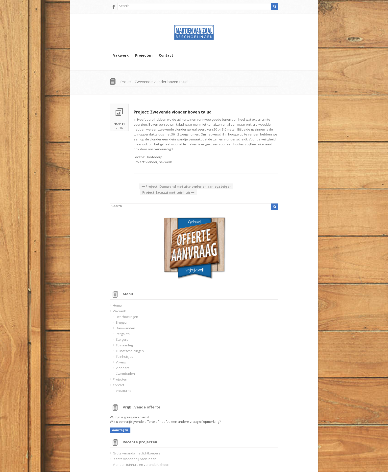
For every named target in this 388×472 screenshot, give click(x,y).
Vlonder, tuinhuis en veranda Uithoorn (141, 464)
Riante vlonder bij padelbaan (134, 459)
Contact (166, 55)
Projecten (143, 55)
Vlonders (122, 368)
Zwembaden (125, 373)
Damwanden (125, 328)
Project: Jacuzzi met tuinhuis (168, 192)
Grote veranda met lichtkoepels (136, 453)
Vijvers (121, 362)
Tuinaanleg (124, 345)
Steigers (122, 339)
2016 (119, 125)
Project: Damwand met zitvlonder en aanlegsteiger (186, 186)
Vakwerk (121, 55)
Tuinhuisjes (124, 356)
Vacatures (123, 390)
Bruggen (122, 322)
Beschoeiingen (127, 317)
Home (117, 305)
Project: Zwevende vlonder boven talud (173, 112)
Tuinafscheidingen (130, 351)
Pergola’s (123, 334)
